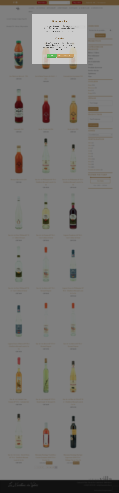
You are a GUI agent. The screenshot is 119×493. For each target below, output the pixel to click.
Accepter (51, 55)
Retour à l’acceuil (65, 55)
